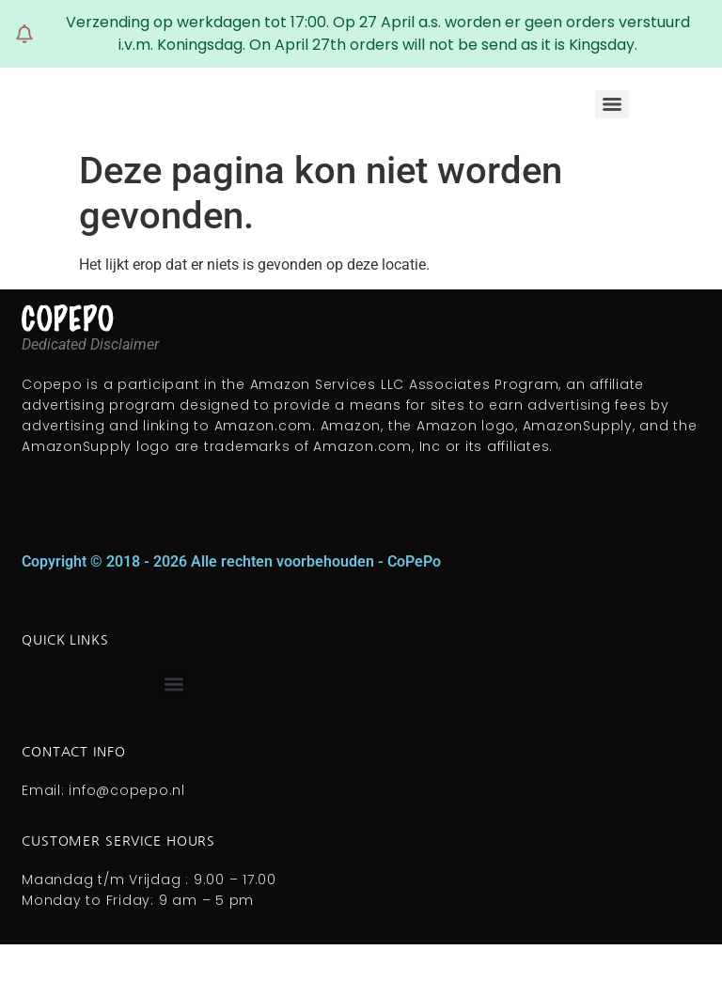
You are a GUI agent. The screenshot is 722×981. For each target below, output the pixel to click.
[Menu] (612, 104)
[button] (174, 683)
